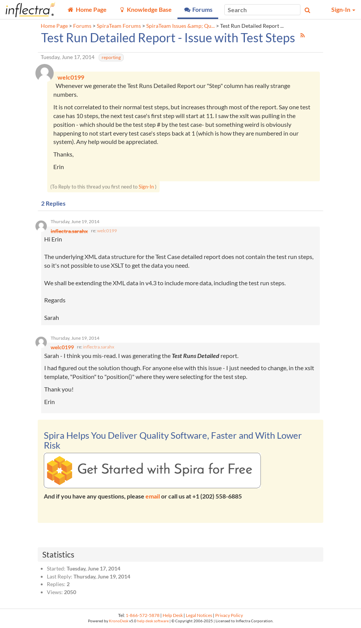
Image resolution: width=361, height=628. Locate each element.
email (152, 496)
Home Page (54, 26)
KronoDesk (118, 621)
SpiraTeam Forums (119, 26)
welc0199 (107, 230)
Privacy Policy (229, 615)
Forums (82, 26)
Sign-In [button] (343, 9)
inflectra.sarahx (98, 347)
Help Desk (173, 615)
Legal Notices (199, 615)
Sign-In (146, 187)
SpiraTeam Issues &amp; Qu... (180, 26)
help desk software (153, 621)
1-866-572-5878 (143, 615)
